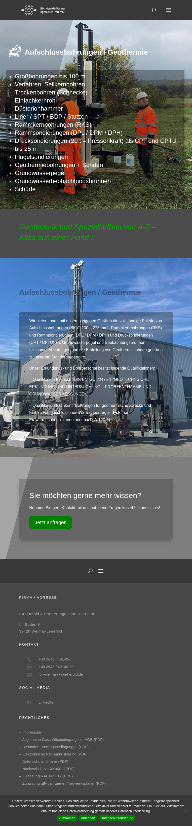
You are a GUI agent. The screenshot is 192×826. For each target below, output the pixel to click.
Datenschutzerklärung (117, 818)
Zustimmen (67, 818)
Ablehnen (88, 818)
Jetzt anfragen (51, 522)
